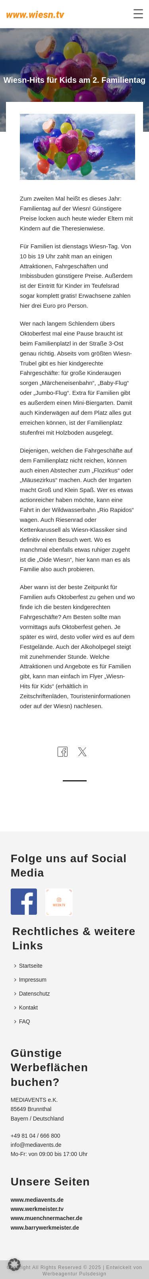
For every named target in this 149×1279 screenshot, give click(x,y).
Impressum (30, 979)
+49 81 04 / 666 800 (35, 1136)
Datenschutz (32, 993)
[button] (14, 1264)
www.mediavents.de (37, 1200)
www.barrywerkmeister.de (45, 1227)
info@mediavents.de (36, 1145)
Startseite (28, 966)
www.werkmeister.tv (37, 1209)
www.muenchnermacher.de (47, 1218)
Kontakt (26, 1007)
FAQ (22, 1021)
